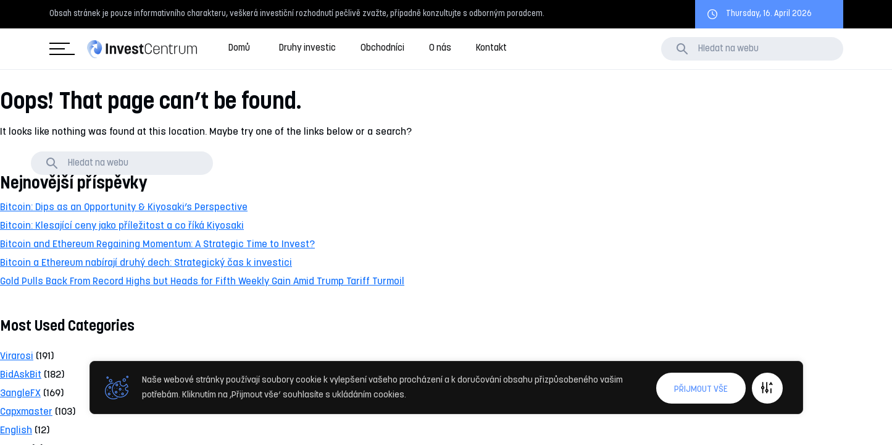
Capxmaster (26, 412)
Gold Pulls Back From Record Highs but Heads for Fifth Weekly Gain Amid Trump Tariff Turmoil (202, 282)
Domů (239, 48)
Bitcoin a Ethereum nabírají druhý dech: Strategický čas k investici (146, 263)
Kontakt (491, 48)
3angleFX (20, 394)
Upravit (767, 388)
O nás (440, 48)
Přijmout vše (701, 389)
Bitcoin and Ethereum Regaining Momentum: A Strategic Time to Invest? (157, 245)
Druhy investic (307, 48)
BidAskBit (20, 375)
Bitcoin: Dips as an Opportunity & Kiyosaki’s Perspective (124, 208)
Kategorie (59, 49)
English (16, 431)
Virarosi (16, 357)
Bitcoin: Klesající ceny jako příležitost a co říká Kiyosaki (122, 226)
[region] (446, 388)
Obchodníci (382, 48)
